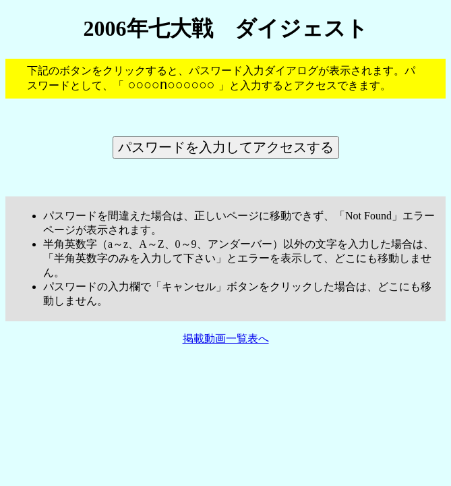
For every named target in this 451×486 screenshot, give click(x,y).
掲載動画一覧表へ (226, 342)
